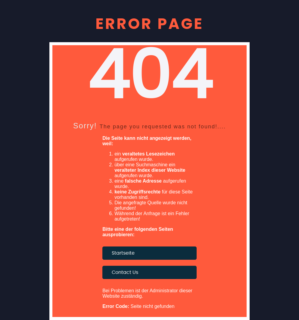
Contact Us (125, 272)
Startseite (123, 253)
